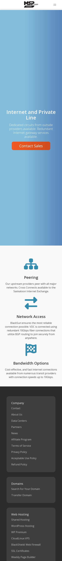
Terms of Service (21, 445)
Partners (16, 427)
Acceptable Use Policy (23, 458)
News (14, 433)
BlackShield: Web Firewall (26, 544)
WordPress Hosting (22, 526)
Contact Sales (31, 145)
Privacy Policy (19, 452)
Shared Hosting (20, 519)
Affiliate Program (21, 439)
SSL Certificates (20, 551)
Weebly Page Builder (23, 557)
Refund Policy (19, 464)
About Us (16, 414)
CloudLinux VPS (20, 538)
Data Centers (19, 420)
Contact (15, 408)
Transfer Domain (21, 495)
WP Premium (18, 532)
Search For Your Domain (25, 489)
